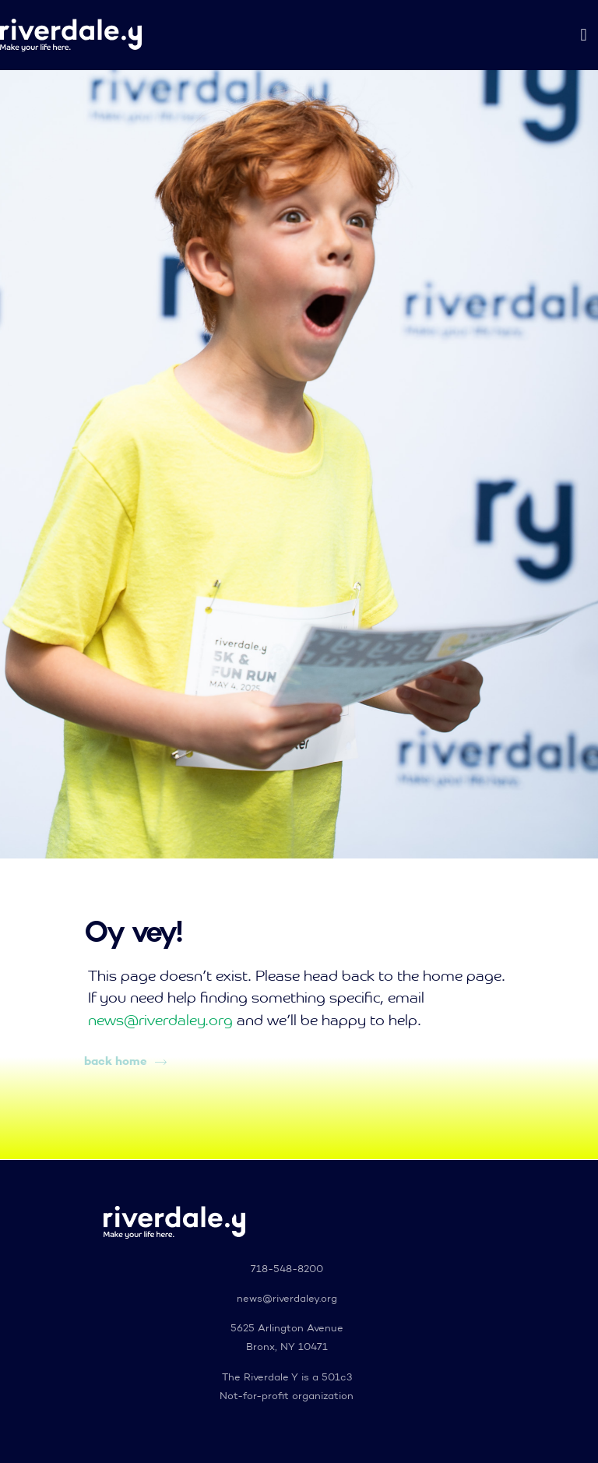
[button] (583, 35)
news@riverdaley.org (160, 1021)
